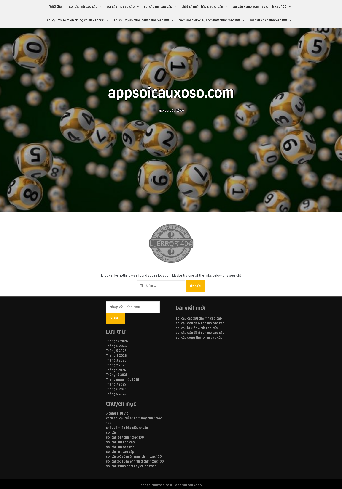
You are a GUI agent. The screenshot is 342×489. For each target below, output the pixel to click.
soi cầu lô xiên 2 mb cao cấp (197, 328)
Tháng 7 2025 (116, 384)
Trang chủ (54, 6)
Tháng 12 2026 (117, 341)
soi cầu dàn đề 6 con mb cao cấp (200, 323)
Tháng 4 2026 (116, 355)
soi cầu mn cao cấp (158, 6)
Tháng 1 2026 (116, 370)
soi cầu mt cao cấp (121, 6)
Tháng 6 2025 (116, 389)
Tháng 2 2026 (116, 365)
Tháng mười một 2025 (122, 379)
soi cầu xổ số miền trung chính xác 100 (75, 20)
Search (115, 318)
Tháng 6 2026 (116, 346)
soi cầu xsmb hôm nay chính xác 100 (259, 6)
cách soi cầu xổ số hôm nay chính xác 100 (209, 20)
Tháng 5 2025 (116, 394)
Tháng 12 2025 (117, 375)
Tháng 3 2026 (116, 360)
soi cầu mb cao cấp (83, 6)
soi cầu (111, 432)
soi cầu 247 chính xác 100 (268, 20)
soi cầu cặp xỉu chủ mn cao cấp (199, 318)
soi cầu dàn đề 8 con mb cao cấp (200, 333)
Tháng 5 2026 (116, 351)
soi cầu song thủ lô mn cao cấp (199, 337)
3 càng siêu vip (117, 413)
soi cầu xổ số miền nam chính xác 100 (141, 20)
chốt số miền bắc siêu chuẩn (202, 6)
